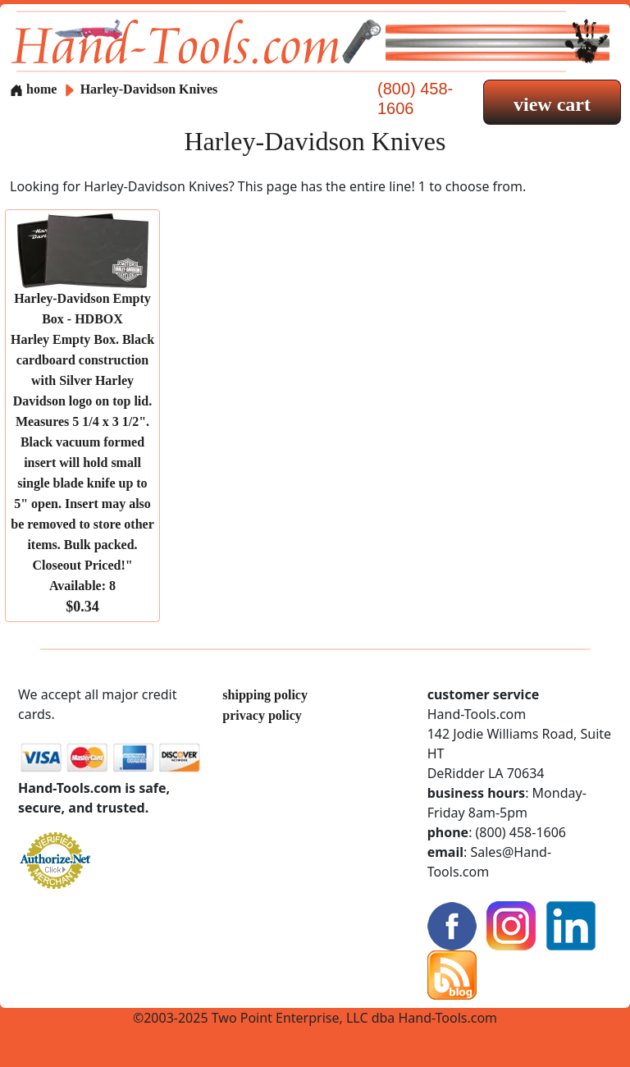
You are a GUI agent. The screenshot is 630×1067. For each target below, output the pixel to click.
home (33, 89)
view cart (552, 104)
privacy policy (261, 715)
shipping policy (265, 695)
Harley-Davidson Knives (149, 89)
